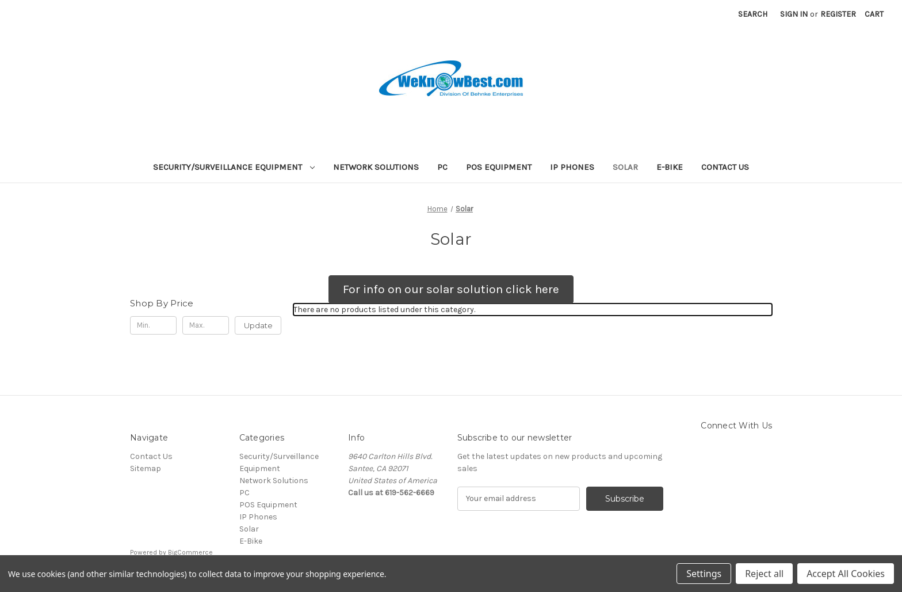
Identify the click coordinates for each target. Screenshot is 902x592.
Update (258, 325)
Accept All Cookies (846, 573)
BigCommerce (190, 552)
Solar (625, 167)
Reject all (764, 573)
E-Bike (669, 167)
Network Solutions (376, 167)
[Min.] (153, 325)
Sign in (794, 14)
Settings (703, 573)
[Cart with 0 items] (874, 14)
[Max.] (205, 325)
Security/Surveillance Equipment (234, 167)
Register (838, 14)
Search (752, 14)
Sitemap (145, 468)
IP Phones (572, 167)
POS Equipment (499, 167)
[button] (451, 289)
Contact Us (725, 167)
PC (442, 167)
